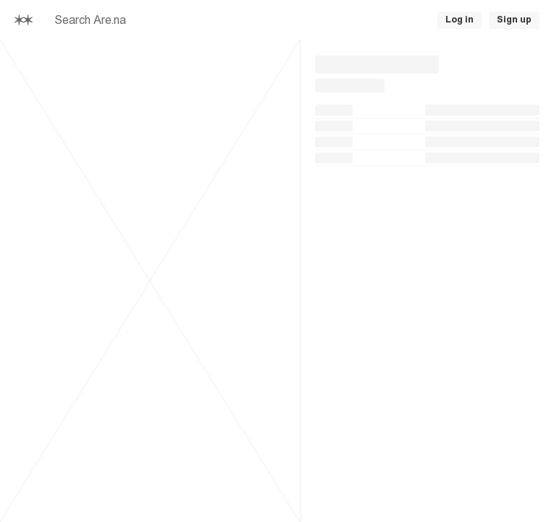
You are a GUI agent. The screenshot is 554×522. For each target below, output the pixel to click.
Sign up (514, 19)
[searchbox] (205, 20)
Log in (459, 19)
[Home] (23, 20)
